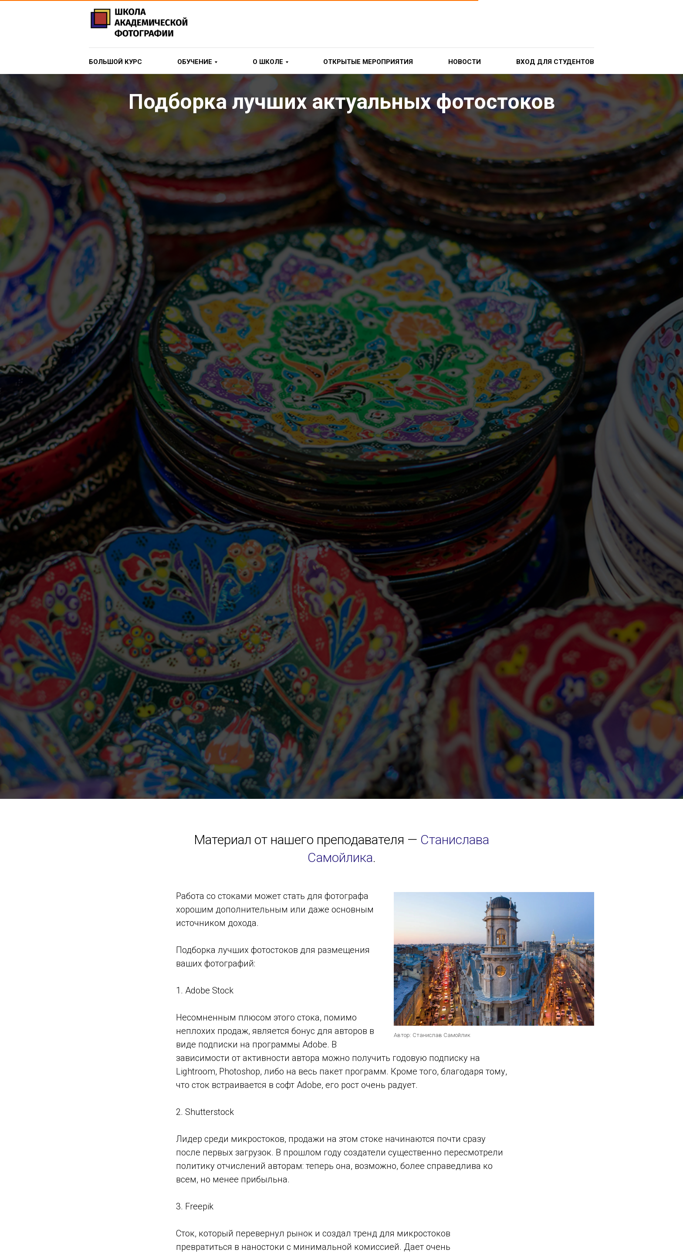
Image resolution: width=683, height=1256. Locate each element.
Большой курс (115, 62)
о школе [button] (268, 62)
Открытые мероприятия (368, 62)
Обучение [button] (194, 62)
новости (464, 62)
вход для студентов (555, 62)
